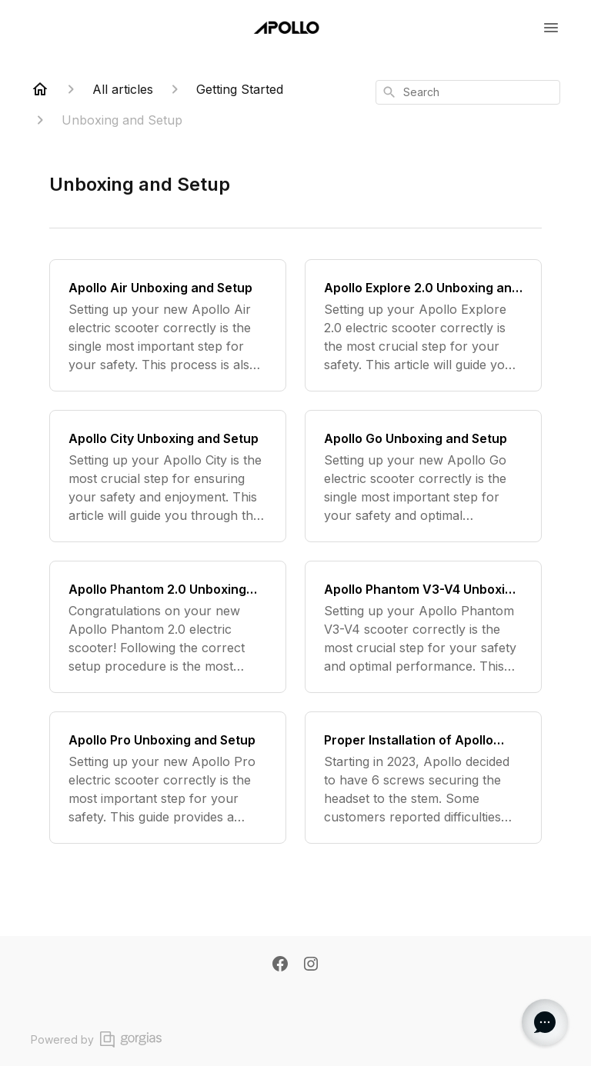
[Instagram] (311, 965)
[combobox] (468, 92)
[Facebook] (280, 965)
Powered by (96, 1039)
